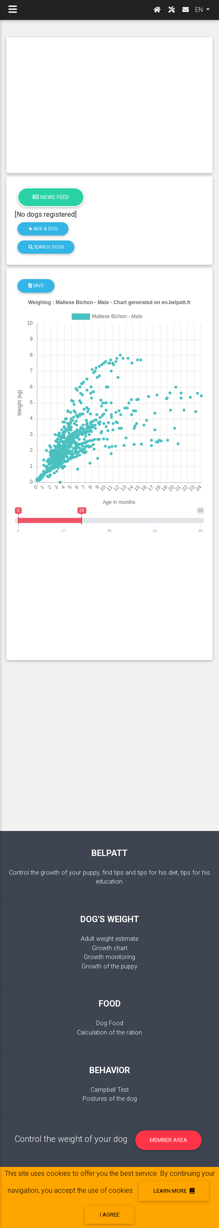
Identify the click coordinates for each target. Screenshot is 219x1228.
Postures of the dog (109, 1098)
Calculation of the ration (109, 1032)
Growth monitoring (109, 957)
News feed (51, 197)
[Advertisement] (109, 105)
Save (36, 285)
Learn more (174, 1191)
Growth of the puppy (109, 966)
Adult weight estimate (109, 939)
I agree (109, 1214)
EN (200, 10)
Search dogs (46, 247)
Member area (168, 1140)
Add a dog (43, 229)
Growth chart (110, 948)
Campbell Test (110, 1090)
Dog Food (109, 1023)
